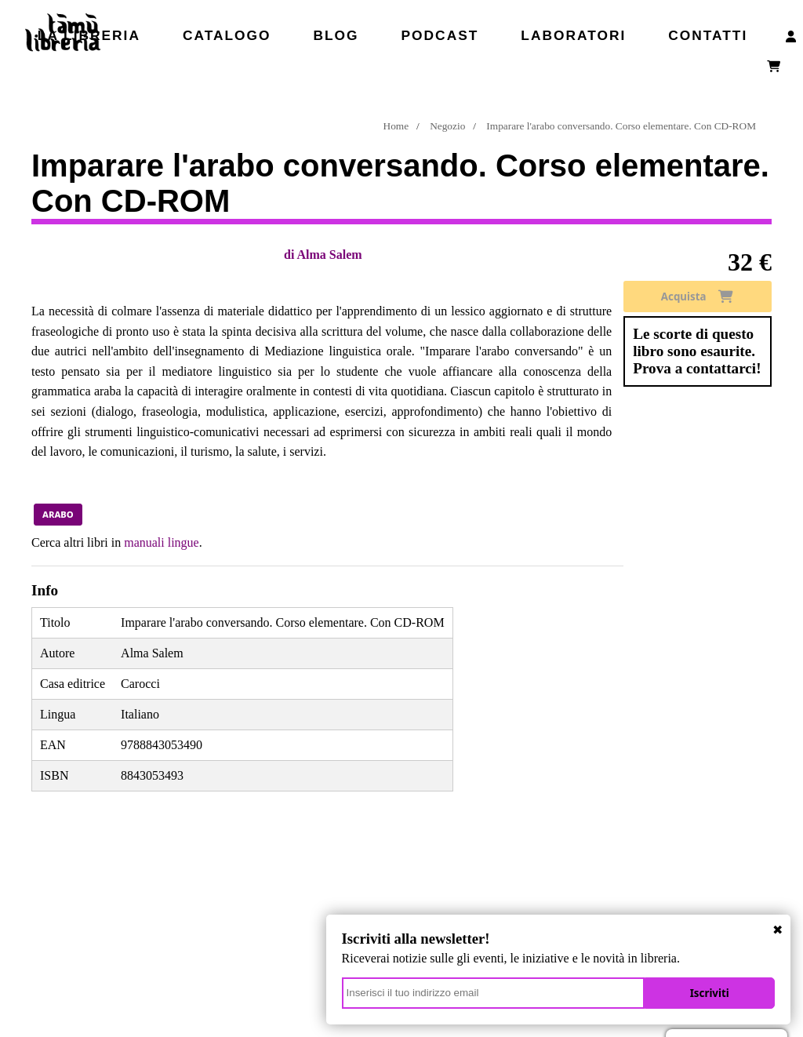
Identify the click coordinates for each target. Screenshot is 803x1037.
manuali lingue (161, 542)
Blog (336, 35)
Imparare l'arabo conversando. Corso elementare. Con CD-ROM (621, 126)
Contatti (707, 35)
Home (396, 126)
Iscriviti (717, 991)
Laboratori (573, 35)
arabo (58, 514)
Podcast (440, 35)
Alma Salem (329, 254)
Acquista (697, 296)
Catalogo (227, 35)
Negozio (447, 126)
